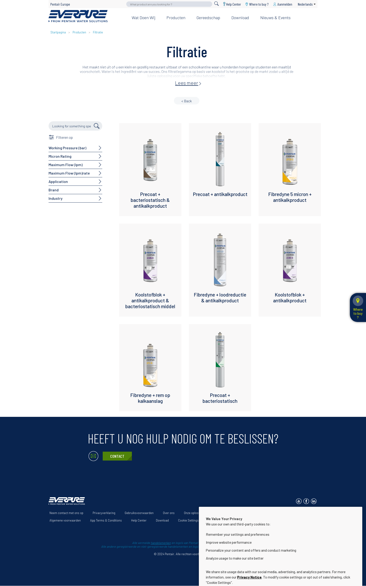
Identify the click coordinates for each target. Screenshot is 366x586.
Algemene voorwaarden (65, 520)
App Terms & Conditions (106, 520)
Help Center (233, 4)
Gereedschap (208, 17)
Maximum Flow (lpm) (66, 164)
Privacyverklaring (104, 513)
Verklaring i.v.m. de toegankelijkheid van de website (250, 513)
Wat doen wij (143, 17)
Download (240, 17)
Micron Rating (60, 156)
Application (58, 181)
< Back (186, 101)
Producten (175, 17)
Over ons (169, 513)
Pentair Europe (60, 4)
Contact (117, 456)
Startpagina (58, 32)
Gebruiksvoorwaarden (139, 513)
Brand (54, 190)
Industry (56, 198)
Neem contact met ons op (66, 513)
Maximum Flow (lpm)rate (69, 173)
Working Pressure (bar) (67, 148)
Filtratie (98, 32)
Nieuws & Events (275, 17)
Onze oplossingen (195, 513)
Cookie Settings (188, 520)
